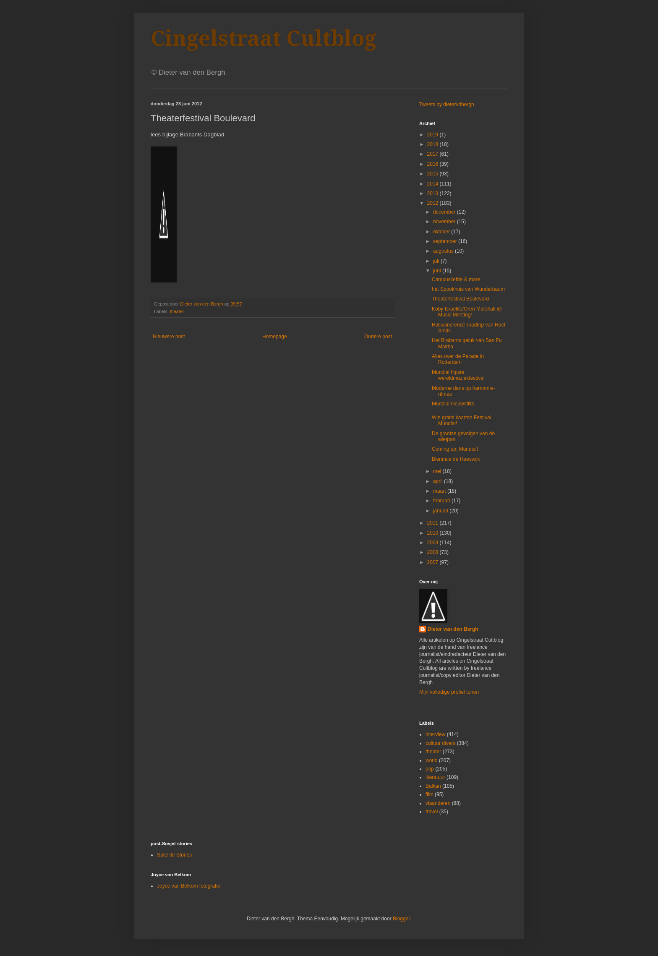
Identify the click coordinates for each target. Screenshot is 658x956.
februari (442, 501)
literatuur (435, 777)
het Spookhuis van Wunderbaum (468, 289)
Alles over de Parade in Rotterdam (458, 359)
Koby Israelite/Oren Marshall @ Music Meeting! (467, 312)
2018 (433, 144)
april (438, 481)
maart (440, 491)
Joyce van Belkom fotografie (188, 886)
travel (432, 812)
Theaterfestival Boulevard (460, 299)
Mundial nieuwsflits (453, 404)
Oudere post (378, 337)
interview (435, 734)
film (429, 794)
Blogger (401, 919)
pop (430, 769)
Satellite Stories (174, 855)
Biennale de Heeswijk (456, 459)
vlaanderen (438, 803)
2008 (433, 552)
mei (438, 471)
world (432, 760)
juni (437, 271)
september (445, 241)
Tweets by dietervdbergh (446, 104)
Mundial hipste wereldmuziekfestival (458, 375)
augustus (444, 251)
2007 (433, 562)
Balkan (433, 786)
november (445, 222)
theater (177, 311)
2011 (433, 523)
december (445, 212)
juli (437, 261)
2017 (433, 154)
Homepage (274, 337)
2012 (433, 203)
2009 (433, 543)
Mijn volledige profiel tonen (449, 692)
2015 (433, 174)
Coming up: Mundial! (455, 449)
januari (441, 511)
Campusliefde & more (456, 279)
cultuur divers (440, 743)
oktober (442, 232)
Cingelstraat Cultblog (263, 38)
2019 (433, 135)
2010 (433, 533)
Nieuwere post (169, 337)
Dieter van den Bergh (453, 629)
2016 (433, 164)
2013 (433, 193)
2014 (433, 184)
